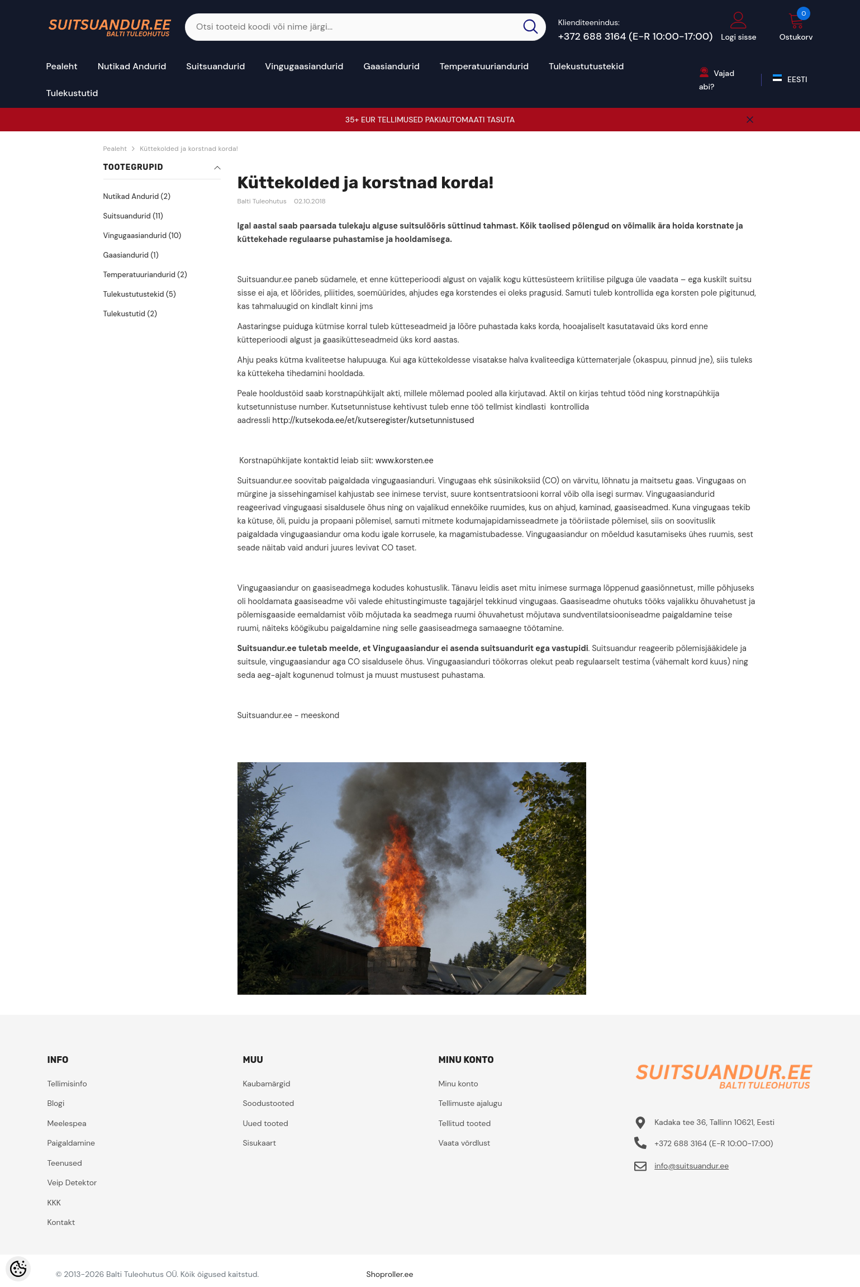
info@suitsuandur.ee (691, 1166)
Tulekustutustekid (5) (139, 294)
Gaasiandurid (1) (131, 255)
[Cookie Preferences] (18, 1268)
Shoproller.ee (390, 1274)
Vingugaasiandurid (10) (142, 235)
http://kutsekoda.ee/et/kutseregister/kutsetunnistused (373, 420)
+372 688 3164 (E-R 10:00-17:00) (635, 36)
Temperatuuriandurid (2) (145, 274)
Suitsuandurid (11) (133, 216)
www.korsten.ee (405, 460)
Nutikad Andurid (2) (136, 196)
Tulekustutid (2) (130, 314)
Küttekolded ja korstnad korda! (189, 148)
